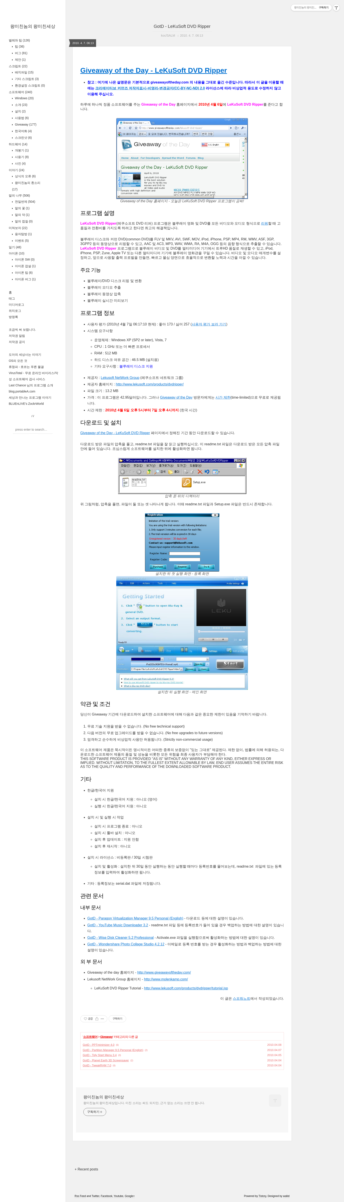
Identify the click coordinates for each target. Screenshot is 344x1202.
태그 (12, 298)
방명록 (13, 317)
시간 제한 (222, 397)
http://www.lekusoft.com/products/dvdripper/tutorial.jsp (186, 988)
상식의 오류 (25, 176)
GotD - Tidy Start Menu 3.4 (100, 1055)
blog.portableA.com (22, 391)
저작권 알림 (17, 335)
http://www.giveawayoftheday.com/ (164, 972)
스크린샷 (23, 137)
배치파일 (24, 72)
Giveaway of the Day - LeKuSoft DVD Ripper (153, 70)
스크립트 (18, 66)
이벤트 (21, 240)
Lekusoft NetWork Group (120, 378)
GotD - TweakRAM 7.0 (97, 1065)
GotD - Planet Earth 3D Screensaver (106, 1060)
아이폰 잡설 (25, 266)
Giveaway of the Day (176, 397)
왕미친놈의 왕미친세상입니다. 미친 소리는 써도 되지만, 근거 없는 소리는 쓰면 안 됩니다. (144, 1103)
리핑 (264, 223)
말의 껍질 (23, 221)
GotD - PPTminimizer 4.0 (98, 1044)
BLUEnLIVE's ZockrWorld (26, 403)
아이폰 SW (24, 259)
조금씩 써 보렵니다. (22, 329)
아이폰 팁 (23, 272)
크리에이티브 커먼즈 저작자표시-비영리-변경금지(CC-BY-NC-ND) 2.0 (150, 88)
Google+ (130, 1196)
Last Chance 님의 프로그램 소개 (31, 385)
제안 (20, 59)
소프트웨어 (20, 92)
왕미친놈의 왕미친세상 (33, 26)
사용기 (21, 157)
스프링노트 (241, 998)
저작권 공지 (17, 342)
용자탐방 (23, 234)
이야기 (16, 170)
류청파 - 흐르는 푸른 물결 (26, 367)
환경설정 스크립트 (29, 85)
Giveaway (25, 124)
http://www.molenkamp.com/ (166, 979)
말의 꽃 (22, 208)
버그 (20, 53)
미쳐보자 (18, 228)
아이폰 (16, 253)
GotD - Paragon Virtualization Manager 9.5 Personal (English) (135, 918)
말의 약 (22, 215)
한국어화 (23, 131)
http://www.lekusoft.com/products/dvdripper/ (150, 384)
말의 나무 (19, 195)
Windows (24, 98)
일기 (15, 247)
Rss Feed (80, 1196)
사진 (20, 163)
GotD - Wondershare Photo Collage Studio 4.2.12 (125, 944)
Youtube (118, 1196)
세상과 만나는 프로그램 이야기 (30, 397)
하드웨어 (18, 144)
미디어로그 (16, 304)
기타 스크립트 (26, 79)
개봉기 (21, 150)
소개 (20, 105)
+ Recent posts (86, 1169)
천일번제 (24, 201)
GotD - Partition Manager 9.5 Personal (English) (113, 1050)
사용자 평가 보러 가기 (209, 324)
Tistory (262, 1196)
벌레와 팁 (19, 40)
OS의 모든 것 (18, 360)
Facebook (106, 1196)
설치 (20, 111)
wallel (286, 1196)
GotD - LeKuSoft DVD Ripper (182, 26)
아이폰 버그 (25, 279)
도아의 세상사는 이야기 (25, 354)
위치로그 (15, 310)
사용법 (21, 118)
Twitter (95, 1196)
